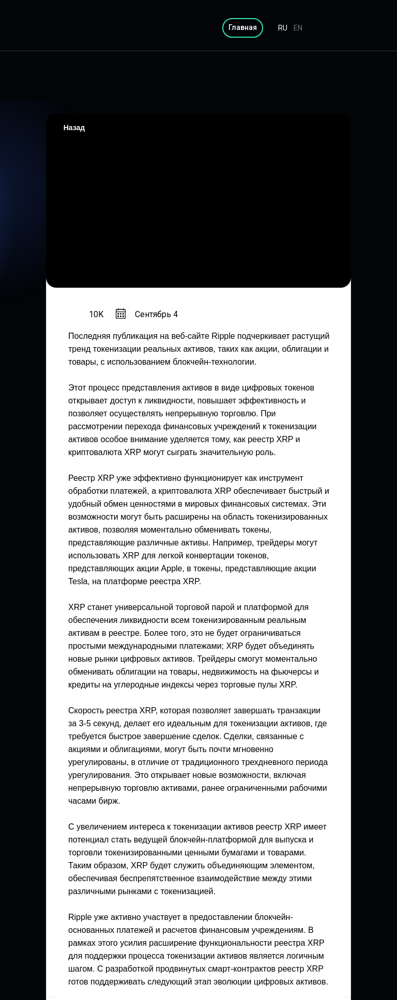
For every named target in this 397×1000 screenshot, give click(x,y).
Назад (74, 127)
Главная (242, 27)
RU (282, 28)
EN (298, 28)
